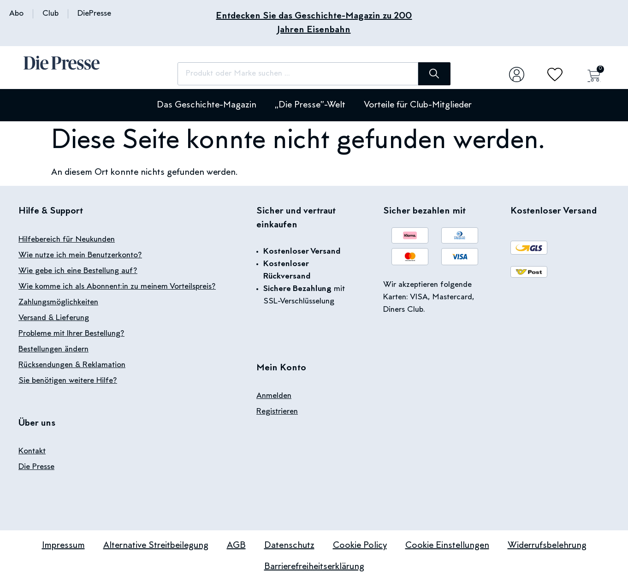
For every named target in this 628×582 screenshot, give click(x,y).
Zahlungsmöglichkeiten (58, 302)
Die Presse (36, 467)
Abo (16, 14)
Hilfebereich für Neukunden (66, 240)
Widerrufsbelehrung (547, 545)
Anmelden (273, 396)
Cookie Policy (360, 545)
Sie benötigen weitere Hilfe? (67, 381)
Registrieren (277, 412)
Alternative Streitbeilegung (155, 545)
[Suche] (434, 73)
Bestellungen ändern (53, 349)
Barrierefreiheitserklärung (314, 566)
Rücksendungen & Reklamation (71, 365)
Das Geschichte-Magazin (206, 105)
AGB (236, 545)
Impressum (63, 545)
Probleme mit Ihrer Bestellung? (71, 334)
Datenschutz (289, 545)
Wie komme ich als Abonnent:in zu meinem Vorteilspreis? (117, 287)
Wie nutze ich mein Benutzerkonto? (80, 255)
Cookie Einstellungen (447, 545)
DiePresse (94, 14)
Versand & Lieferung (53, 318)
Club (50, 14)
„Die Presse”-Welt (310, 105)
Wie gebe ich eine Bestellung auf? (77, 271)
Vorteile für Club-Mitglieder (418, 105)
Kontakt (32, 451)
